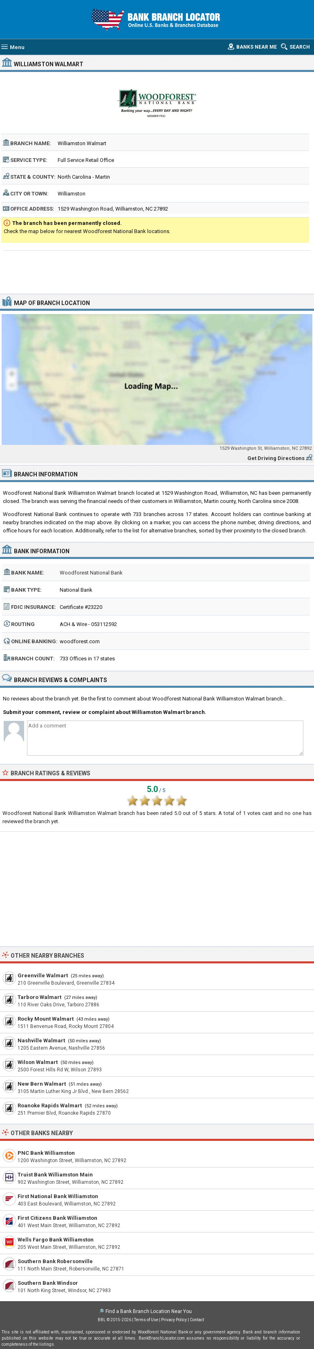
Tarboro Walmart (39, 997)
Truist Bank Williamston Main (55, 1175)
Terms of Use (146, 1320)
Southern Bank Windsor (48, 1283)
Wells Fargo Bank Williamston (56, 1240)
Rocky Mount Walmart (46, 1019)
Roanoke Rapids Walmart (50, 1105)
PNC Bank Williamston (46, 1153)
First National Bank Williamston (58, 1196)
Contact (197, 1320)
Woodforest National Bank (91, 573)
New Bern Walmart (42, 1084)
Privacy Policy (174, 1320)
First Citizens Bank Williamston (57, 1218)
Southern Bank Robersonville (55, 1261)
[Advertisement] (157, 271)
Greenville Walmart (43, 975)
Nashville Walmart (41, 1040)
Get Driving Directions (276, 458)
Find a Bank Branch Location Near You (148, 1311)
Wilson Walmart (38, 1062)
